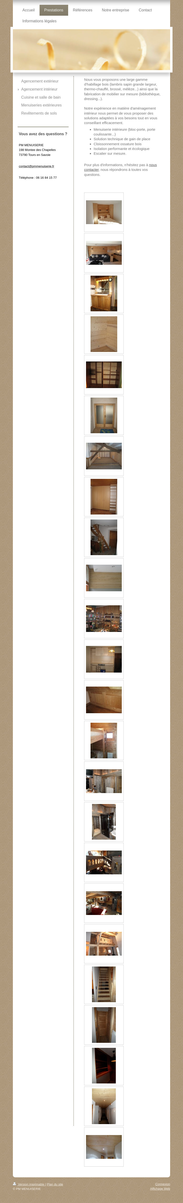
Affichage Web (160, 1188)
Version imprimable (29, 1184)
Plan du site (55, 1184)
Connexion (162, 1184)
